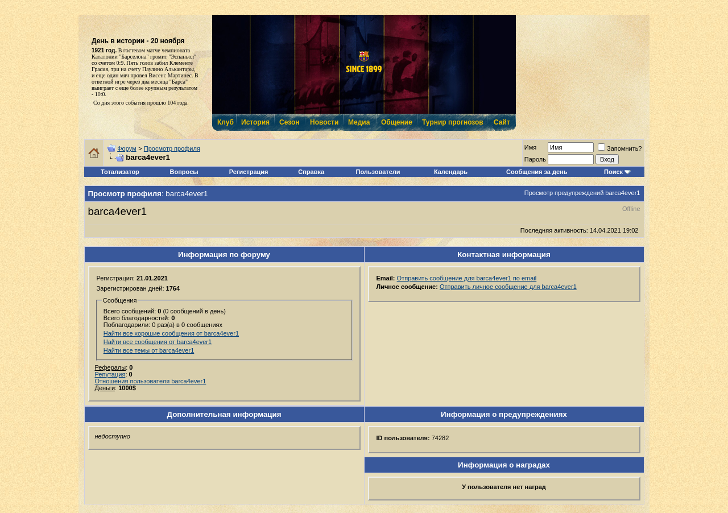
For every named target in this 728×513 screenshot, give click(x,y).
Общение (396, 122)
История (254, 122)
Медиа (359, 122)
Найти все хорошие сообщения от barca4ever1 (171, 333)
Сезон (289, 122)
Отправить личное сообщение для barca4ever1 (508, 286)
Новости (323, 122)
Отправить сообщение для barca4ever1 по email (467, 278)
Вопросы (184, 171)
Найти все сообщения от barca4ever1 (158, 341)
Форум (126, 148)
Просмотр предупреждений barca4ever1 (582, 192)
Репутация (110, 374)
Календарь (451, 171)
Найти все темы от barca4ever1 (149, 350)
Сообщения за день (536, 171)
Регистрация (248, 171)
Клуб (225, 122)
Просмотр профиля (172, 148)
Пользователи (378, 171)
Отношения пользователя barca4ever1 (150, 381)
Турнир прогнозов (451, 122)
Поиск (613, 171)
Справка (311, 171)
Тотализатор (120, 171)
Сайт (502, 122)
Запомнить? (620, 148)
